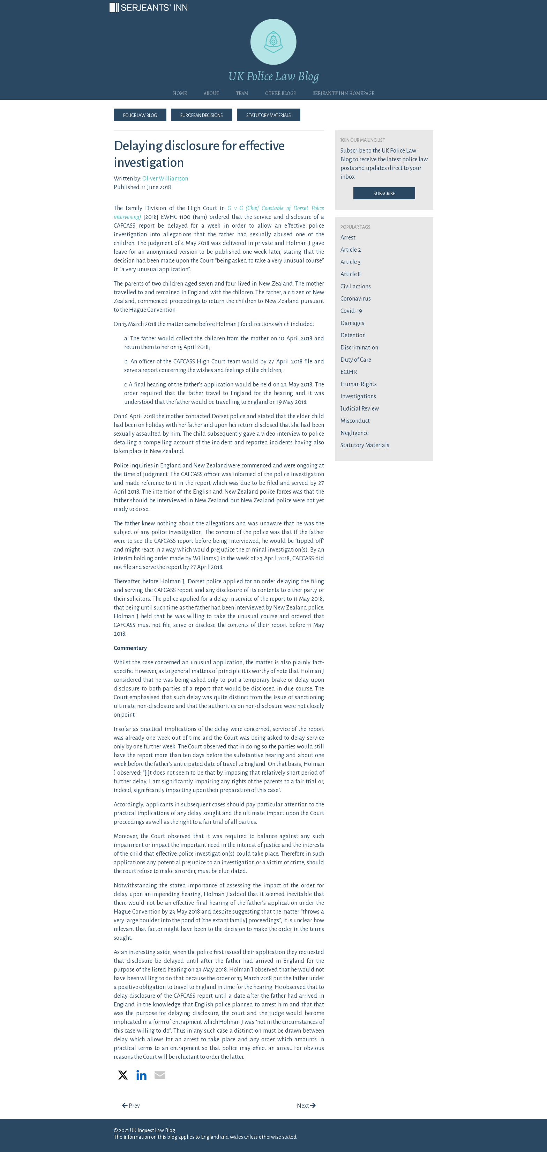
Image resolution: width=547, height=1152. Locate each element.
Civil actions (355, 286)
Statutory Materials (268, 114)
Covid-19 (351, 311)
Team (242, 92)
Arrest (347, 238)
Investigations (358, 396)
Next (306, 1106)
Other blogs (280, 92)
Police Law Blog (140, 114)
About (211, 92)
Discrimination (359, 348)
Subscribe (384, 193)
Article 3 (350, 262)
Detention (353, 335)
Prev (131, 1106)
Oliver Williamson (165, 179)
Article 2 (350, 250)
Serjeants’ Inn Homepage (343, 92)
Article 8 (350, 274)
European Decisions (201, 114)
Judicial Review (359, 409)
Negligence (354, 433)
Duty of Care (355, 360)
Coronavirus (355, 299)
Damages (352, 323)
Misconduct (355, 421)
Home (180, 92)
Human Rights (358, 384)
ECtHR (348, 372)
